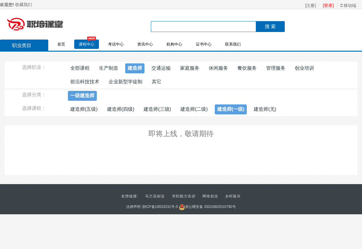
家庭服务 (189, 68)
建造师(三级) (157, 109)
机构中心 (174, 44)
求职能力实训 (183, 196)
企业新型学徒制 (125, 81)
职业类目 (18, 46)
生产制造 (108, 68)
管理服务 (275, 68)
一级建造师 (82, 95)
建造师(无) (265, 109)
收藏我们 (23, 4)
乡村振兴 (233, 196)
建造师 (135, 68)
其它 (156, 81)
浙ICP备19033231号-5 (160, 207)
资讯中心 (145, 44)
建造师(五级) (84, 109)
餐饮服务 (247, 68)
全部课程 (80, 68)
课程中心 (86, 44)
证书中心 (203, 44)
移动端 (348, 5)
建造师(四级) (121, 109)
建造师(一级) (231, 109)
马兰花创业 (155, 196)
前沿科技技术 (84, 81)
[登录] (328, 5)
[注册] (310, 5)
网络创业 (210, 196)
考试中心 (116, 44)
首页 (61, 44)
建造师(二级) (194, 109)
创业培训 (304, 68)
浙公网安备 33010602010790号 (207, 207)
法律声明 (133, 207)
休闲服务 (218, 68)
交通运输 (161, 68)
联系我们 (233, 44)
